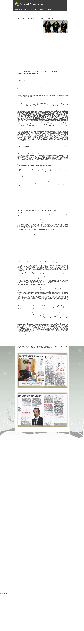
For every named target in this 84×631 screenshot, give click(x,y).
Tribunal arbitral (20, 21)
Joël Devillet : (26, 3)
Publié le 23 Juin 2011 (21, 78)
